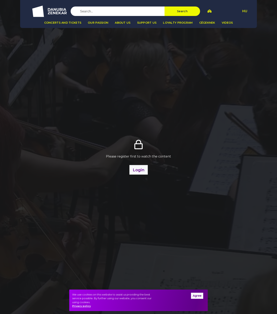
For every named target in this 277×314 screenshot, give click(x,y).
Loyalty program (178, 22)
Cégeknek (207, 22)
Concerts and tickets (62, 22)
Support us (147, 22)
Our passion (98, 22)
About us (122, 22)
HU (244, 11)
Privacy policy (81, 306)
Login (138, 169)
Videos (227, 22)
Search (182, 11)
